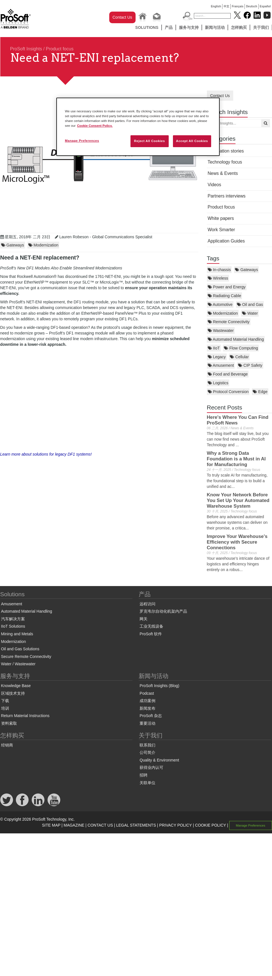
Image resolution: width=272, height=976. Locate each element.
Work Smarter (221, 229)
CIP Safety (250, 365)
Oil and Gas (250, 304)
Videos (214, 184)
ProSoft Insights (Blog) (159, 685)
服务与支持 (189, 27)
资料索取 (9, 723)
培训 (5, 708)
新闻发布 (147, 708)
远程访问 (147, 604)
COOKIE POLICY (210, 825)
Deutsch (251, 6)
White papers (221, 218)
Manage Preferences (250, 825)
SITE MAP (51, 825)
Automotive (220, 304)
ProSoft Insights (26, 48)
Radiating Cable (224, 295)
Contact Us (122, 17)
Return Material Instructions (25, 715)
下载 (5, 700)
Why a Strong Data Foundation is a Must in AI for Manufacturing (236, 459)
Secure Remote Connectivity (26, 656)
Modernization (223, 313)
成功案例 (147, 700)
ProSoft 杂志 (151, 715)
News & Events (223, 173)
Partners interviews (227, 196)
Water (250, 313)
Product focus (60, 48)
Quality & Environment (159, 760)
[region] (138, 127)
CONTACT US (100, 825)
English (216, 6)
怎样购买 (239, 27)
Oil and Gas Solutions (20, 649)
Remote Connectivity (229, 321)
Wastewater (221, 330)
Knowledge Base (16, 685)
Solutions (147, 27)
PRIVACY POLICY (175, 825)
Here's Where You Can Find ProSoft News (238, 420)
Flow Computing (241, 348)
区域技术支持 (13, 693)
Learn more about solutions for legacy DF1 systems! (46, 454)
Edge (260, 391)
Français (237, 6)
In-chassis (219, 269)
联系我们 (147, 745)
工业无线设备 (151, 626)
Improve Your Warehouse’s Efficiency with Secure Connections (237, 542)
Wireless (218, 278)
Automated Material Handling (236, 339)
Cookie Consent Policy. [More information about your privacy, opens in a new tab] (95, 125)
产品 (169, 27)
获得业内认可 (151, 767)
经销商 (7, 745)
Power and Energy (227, 287)
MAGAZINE (74, 825)
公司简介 (147, 752)
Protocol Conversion (228, 391)
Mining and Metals (17, 634)
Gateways (246, 269)
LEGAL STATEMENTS (136, 825)
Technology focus (225, 162)
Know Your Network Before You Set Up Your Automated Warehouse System (238, 500)
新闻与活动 (215, 27)
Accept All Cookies (192, 141)
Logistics (218, 383)
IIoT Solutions (13, 626)
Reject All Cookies (149, 141)
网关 (143, 619)
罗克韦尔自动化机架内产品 (163, 611)
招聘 (143, 775)
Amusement (221, 365)
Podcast (147, 693)
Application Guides (226, 241)
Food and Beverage (228, 374)
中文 (226, 6)
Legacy (217, 357)
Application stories (226, 151)
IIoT (214, 348)
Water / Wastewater (18, 664)
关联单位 (147, 782)
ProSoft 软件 (151, 634)
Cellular (239, 357)
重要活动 (147, 723)
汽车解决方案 (13, 619)
